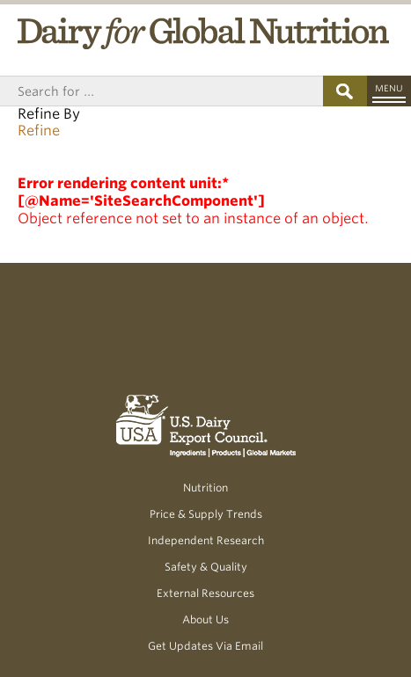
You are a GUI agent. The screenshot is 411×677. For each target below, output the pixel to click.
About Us (205, 619)
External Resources (205, 593)
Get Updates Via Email (205, 645)
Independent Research (206, 540)
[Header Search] (161, 91)
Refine (39, 130)
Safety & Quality (206, 566)
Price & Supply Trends (206, 513)
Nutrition (205, 487)
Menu (389, 88)
